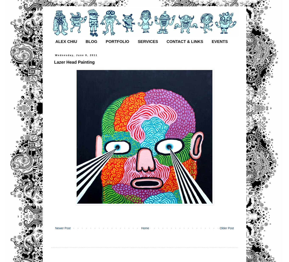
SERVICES (148, 41)
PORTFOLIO (117, 41)
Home (145, 228)
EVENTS (220, 41)
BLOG (91, 41)
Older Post (227, 228)
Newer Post (62, 228)
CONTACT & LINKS (185, 41)
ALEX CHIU (66, 41)
